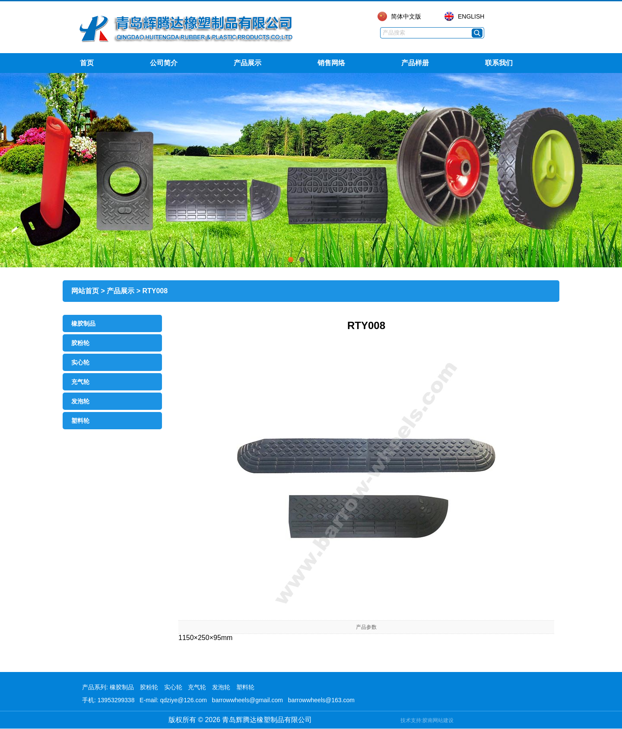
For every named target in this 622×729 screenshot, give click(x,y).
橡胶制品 (83, 323)
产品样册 (415, 63)
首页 (87, 63)
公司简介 (164, 63)
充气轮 (80, 381)
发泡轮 (80, 401)
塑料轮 (80, 420)
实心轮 (80, 362)
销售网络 (331, 63)
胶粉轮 (80, 342)
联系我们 (499, 63)
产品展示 (247, 63)
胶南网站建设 (438, 720)
